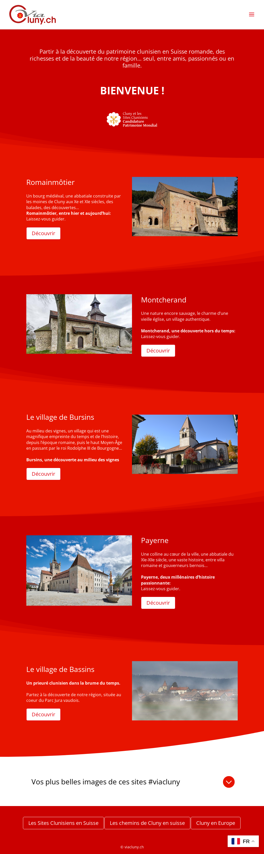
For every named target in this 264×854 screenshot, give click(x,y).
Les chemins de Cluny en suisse (147, 822)
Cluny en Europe (215, 822)
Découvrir (43, 233)
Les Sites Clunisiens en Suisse (63, 822)
